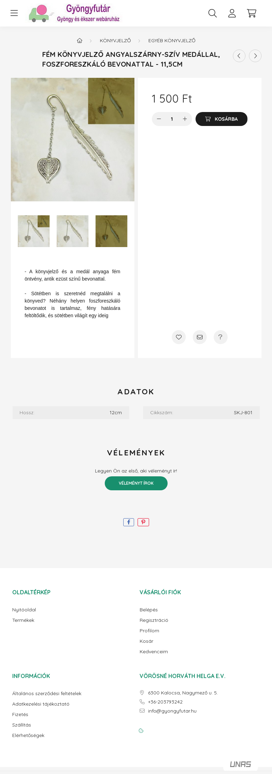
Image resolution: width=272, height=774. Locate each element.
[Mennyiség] (172, 119)
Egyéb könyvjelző (172, 40)
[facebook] (128, 522)
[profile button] (232, 13)
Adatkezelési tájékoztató (40, 704)
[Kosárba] (222, 119)
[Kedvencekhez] (179, 337)
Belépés (149, 610)
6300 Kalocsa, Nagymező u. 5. (183, 693)
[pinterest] (143, 522)
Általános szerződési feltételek (46, 694)
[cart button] (252, 13)
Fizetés (20, 714)
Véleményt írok (136, 483)
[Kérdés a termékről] (221, 337)
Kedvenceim (154, 652)
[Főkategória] (79, 40)
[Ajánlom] (200, 337)
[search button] (213, 13)
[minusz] (159, 119)
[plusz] (185, 119)
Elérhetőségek (28, 735)
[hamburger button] (14, 13)
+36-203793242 (165, 702)
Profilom (149, 631)
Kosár (146, 641)
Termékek (23, 620)
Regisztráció (154, 620)
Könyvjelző (115, 40)
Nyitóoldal (24, 610)
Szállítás (21, 725)
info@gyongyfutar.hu (172, 711)
